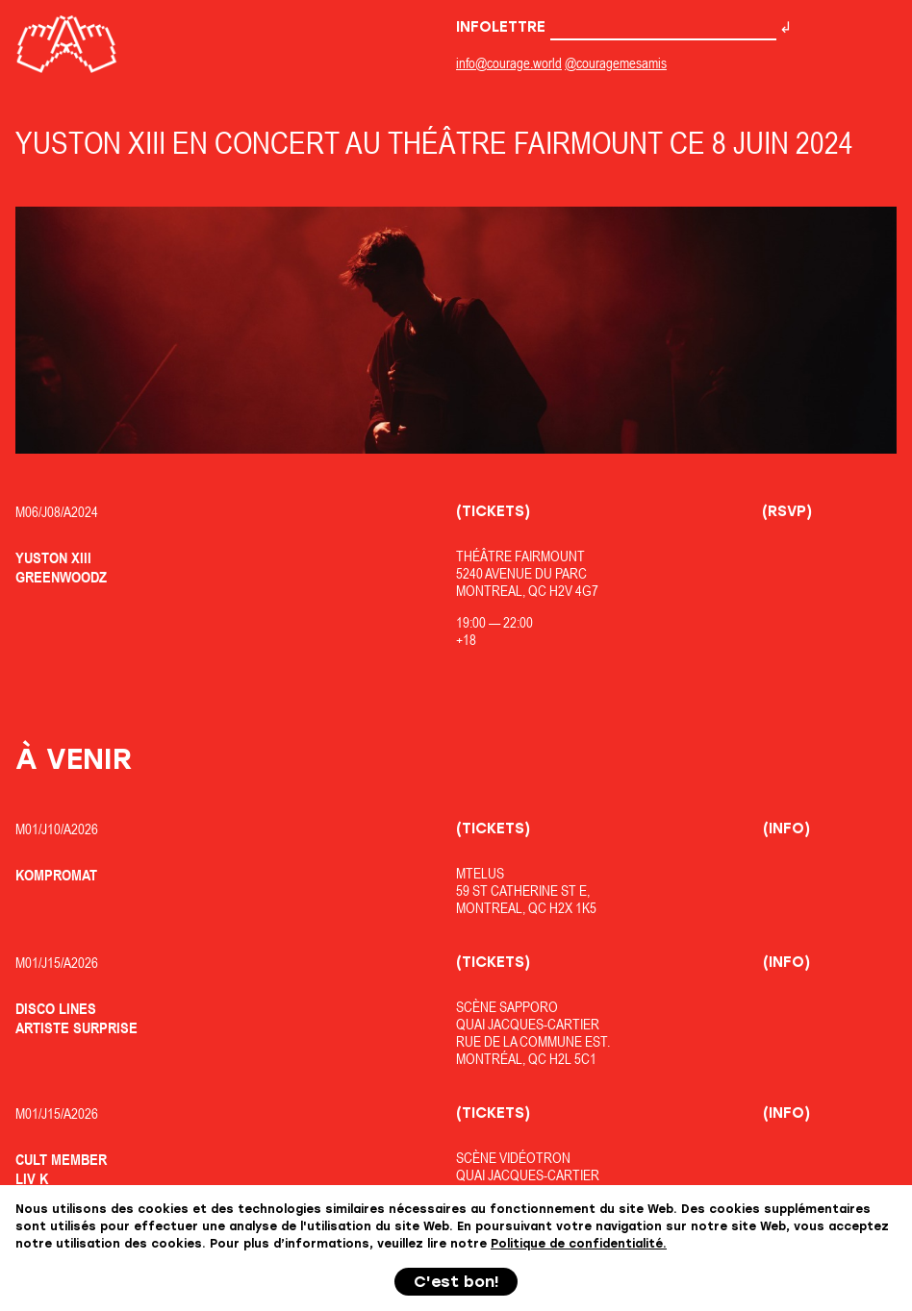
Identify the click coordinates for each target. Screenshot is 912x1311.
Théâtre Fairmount (520, 556)
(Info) (786, 828)
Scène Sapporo (507, 1007)
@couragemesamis (616, 63)
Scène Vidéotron (513, 1158)
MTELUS (480, 873)
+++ (456, 1264)
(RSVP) (787, 511)
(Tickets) (493, 511)
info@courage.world (509, 63)
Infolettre (616, 27)
